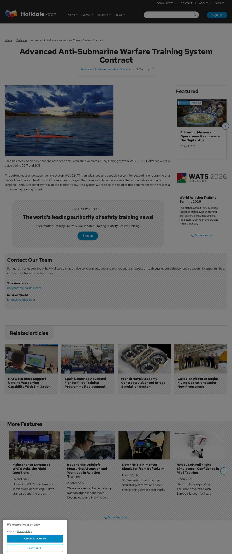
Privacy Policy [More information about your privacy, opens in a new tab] (24, 545)
